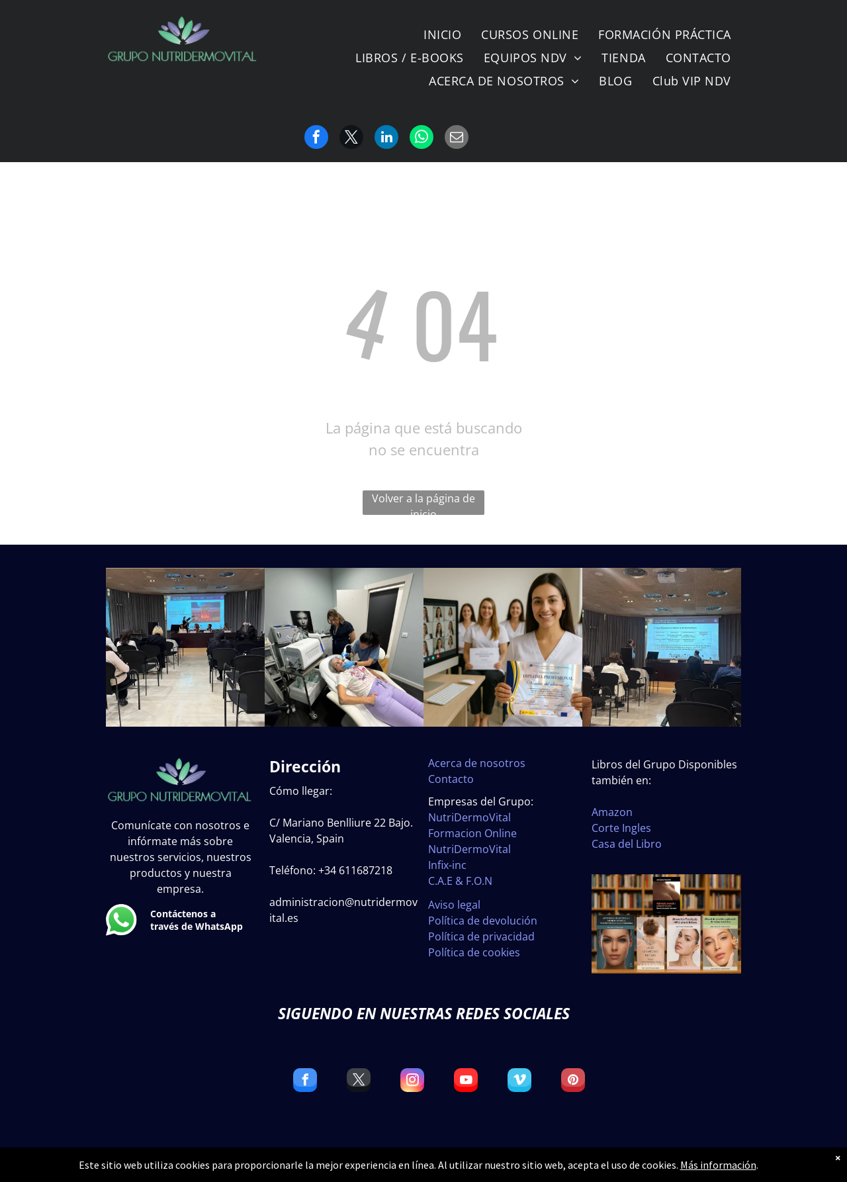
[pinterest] (573, 1081)
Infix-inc (447, 865)
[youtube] (466, 1081)
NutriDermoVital (469, 817)
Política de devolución (482, 920)
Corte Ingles (621, 828)
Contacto (451, 779)
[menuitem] (442, 34)
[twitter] (359, 1081)
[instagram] (412, 1081)
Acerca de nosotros (476, 763)
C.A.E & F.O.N (460, 881)
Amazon (612, 812)
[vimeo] (519, 1081)
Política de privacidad (481, 936)
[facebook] (305, 1081)
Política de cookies (474, 952)
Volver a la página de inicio (423, 503)
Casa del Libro (627, 844)
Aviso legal (454, 904)
